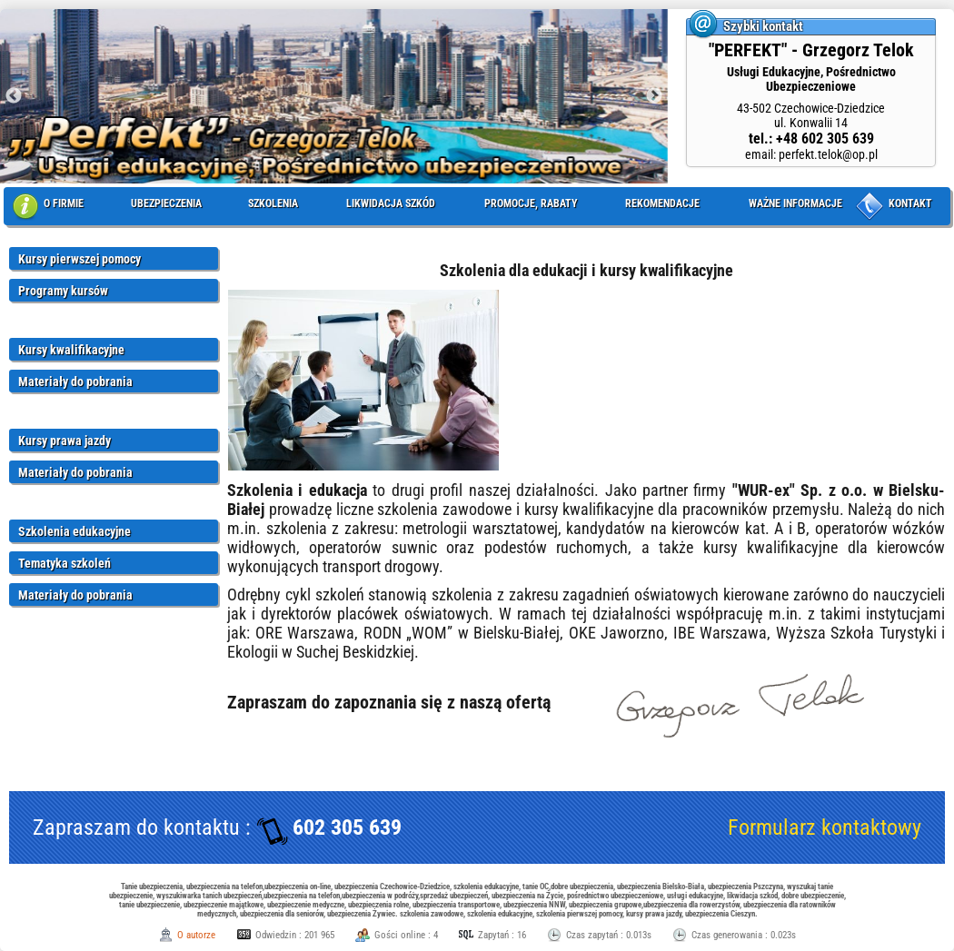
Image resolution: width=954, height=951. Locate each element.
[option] (334, 96)
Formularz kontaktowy (824, 827)
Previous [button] (14, 96)
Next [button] (654, 96)
